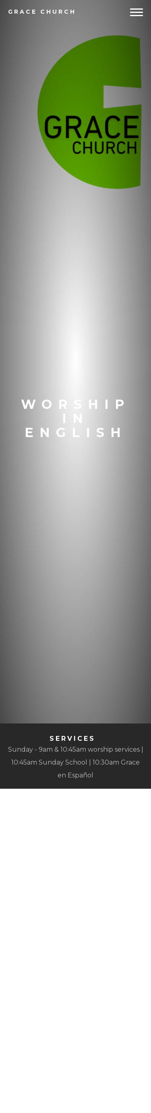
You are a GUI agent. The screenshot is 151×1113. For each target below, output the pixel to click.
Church (42, 11)
